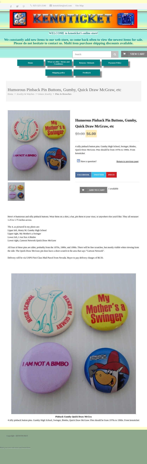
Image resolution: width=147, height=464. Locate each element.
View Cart (137, 54)
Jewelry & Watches (25, 94)
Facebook (83, 175)
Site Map (79, 5)
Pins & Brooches (63, 94)
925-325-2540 (39, 5)
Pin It (111, 175)
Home (10, 94)
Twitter (99, 175)
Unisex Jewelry (45, 94)
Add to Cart (97, 190)
